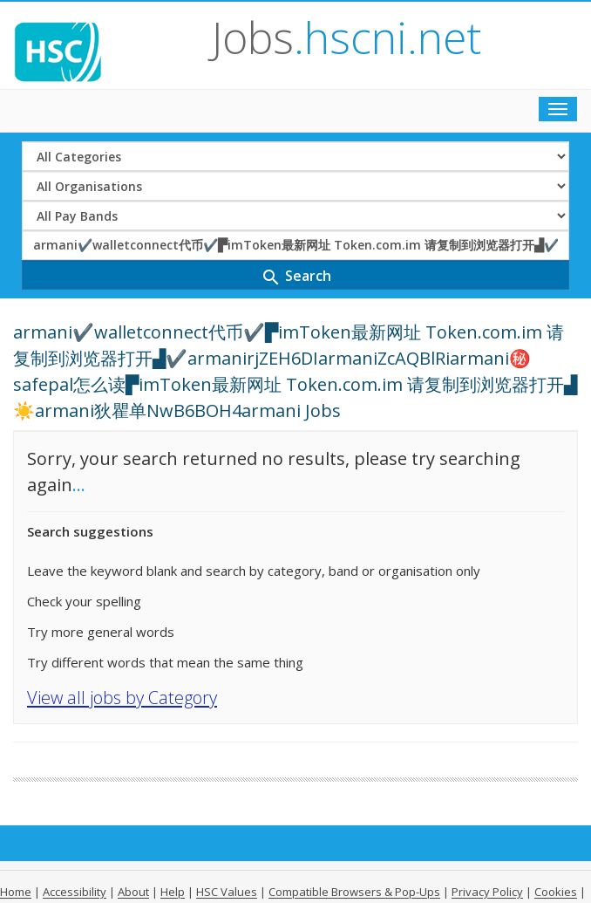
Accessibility (74, 892)
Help (172, 892)
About (133, 892)
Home (15, 892)
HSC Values (226, 892)
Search (296, 277)
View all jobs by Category (122, 697)
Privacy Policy (487, 892)
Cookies (555, 892)
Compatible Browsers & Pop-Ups (354, 892)
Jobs (346, 37)
